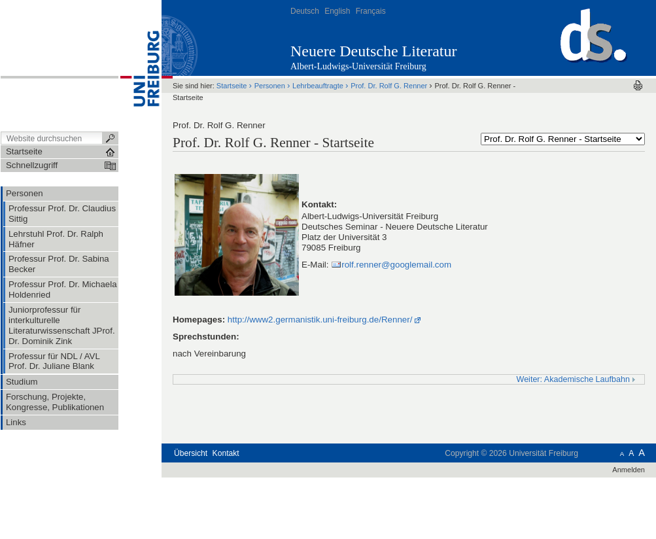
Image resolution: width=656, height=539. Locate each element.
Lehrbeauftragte (317, 86)
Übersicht (190, 453)
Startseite (231, 86)
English (337, 11)
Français (371, 11)
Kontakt (226, 453)
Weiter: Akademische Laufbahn (576, 379)
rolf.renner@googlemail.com (396, 265)
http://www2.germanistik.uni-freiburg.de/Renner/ (320, 319)
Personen (269, 86)
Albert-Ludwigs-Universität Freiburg (358, 66)
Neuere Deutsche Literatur (373, 51)
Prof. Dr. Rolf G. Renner (390, 86)
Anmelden (628, 470)
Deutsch (304, 11)
